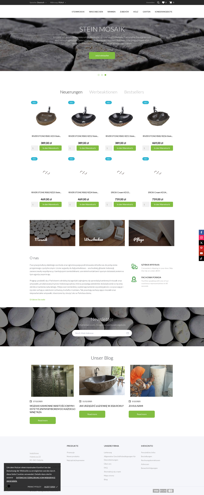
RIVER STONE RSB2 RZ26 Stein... (158, 136)
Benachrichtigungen (149, 468)
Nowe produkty (73, 456)
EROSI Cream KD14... (157, 192)
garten (146, 12)
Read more (43, 420)
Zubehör (124, 12)
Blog (106, 479)
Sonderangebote (163, 12)
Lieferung (108, 452)
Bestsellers (134, 92)
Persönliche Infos (148, 452)
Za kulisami (136, 405)
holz (135, 12)
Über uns (107, 464)
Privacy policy (34, 487)
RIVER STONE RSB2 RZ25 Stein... (46, 192)
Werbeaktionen (103, 92)
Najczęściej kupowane (75, 460)
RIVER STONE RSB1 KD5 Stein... (46, 136)
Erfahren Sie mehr (37, 299)
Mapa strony (109, 475)
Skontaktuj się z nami (112, 471)
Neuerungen (71, 92)
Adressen (145, 464)
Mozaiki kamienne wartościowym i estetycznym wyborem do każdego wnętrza (52, 409)
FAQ (106, 468)
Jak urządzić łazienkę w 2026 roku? (101, 405)
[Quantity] (34, 148)
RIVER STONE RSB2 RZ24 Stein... (83, 192)
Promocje (71, 452)
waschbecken (96, 12)
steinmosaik (78, 12)
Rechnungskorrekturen (150, 460)
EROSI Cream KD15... (120, 192)
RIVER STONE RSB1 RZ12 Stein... (83, 136)
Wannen (111, 12)
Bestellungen (146, 456)
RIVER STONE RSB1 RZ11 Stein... (120, 136)
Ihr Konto (147, 446)
